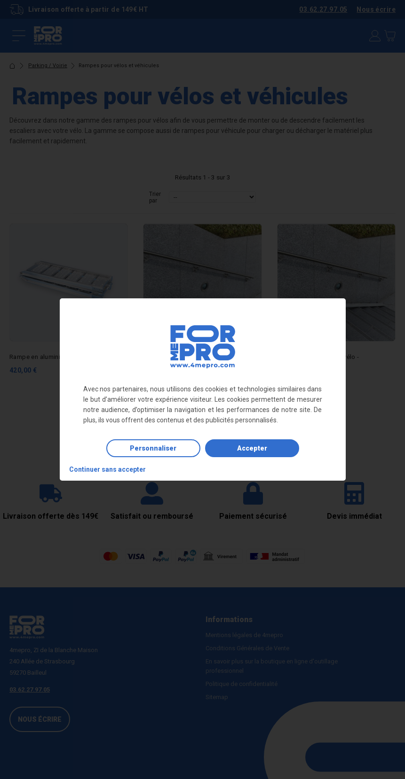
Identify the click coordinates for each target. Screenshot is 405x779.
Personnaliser (153, 448)
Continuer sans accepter (107, 469)
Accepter (252, 448)
